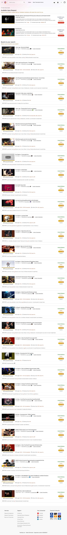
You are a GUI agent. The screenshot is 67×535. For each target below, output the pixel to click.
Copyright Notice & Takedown (23, 515)
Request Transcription (9, 515)
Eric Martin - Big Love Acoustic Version (23, 246)
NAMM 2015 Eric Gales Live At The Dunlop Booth (25, 429)
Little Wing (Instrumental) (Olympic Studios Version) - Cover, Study (29, 78)
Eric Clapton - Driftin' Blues (21, 169)
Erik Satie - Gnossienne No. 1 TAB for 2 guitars (25, 414)
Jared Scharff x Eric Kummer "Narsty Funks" (25, 276)
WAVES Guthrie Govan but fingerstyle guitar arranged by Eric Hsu (29, 460)
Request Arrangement (9, 513)
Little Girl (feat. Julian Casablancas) (23, 491)
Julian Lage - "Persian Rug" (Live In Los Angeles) (25, 108)
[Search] (24, 2)
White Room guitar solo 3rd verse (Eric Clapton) (25, 139)
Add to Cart (61, 52)
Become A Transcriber (9, 517)
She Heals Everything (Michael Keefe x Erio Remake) (26, 200)
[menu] (2, 2)
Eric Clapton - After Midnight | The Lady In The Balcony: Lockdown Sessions (31, 475)
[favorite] (54, 2)
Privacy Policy (20, 519)
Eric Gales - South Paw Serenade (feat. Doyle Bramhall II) (27, 399)
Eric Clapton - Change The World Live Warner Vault (26, 383)
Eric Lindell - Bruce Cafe (20, 185)
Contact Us (19, 513)
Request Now (61, 22)
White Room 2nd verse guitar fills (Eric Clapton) (25, 123)
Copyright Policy (20, 517)
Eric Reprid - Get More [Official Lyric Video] (24, 307)
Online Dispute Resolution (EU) (23, 523)
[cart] (57, 2)
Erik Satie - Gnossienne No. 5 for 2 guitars (24, 353)
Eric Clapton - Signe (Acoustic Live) (23, 230)
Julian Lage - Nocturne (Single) (22, 47)
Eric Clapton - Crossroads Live (22, 154)
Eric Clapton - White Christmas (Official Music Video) (26, 261)
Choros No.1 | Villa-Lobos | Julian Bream (24, 93)
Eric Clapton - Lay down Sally (21, 215)
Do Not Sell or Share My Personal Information (24, 526)
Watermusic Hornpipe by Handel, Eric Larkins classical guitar (28, 322)
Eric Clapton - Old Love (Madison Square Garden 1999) (27, 368)
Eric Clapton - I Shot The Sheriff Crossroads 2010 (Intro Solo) (28, 445)
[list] (61, 2)
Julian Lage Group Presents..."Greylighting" (24, 62)
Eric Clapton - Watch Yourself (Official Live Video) (26, 292)
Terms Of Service (20, 521)
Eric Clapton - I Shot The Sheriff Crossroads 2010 (26, 338)
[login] (64, 2)
